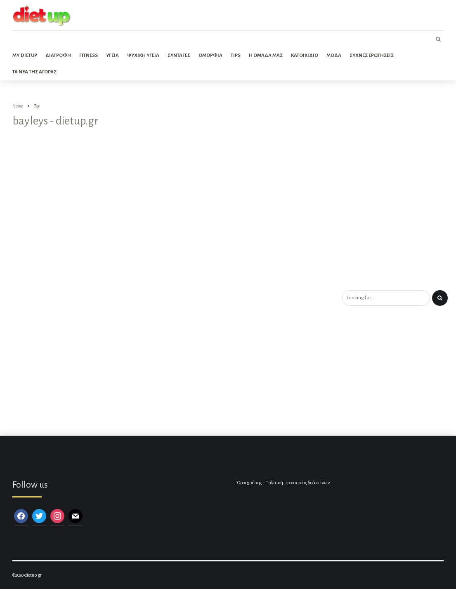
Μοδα (333, 55)
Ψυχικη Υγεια (143, 55)
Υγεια (112, 55)
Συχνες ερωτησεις (372, 55)
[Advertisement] (228, 228)
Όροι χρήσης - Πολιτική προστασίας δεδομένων (283, 483)
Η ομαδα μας (266, 55)
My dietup (24, 55)
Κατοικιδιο (304, 55)
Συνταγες (179, 55)
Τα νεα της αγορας (34, 72)
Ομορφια (210, 55)
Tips (236, 55)
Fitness (88, 55)
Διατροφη (58, 55)
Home (17, 106)
